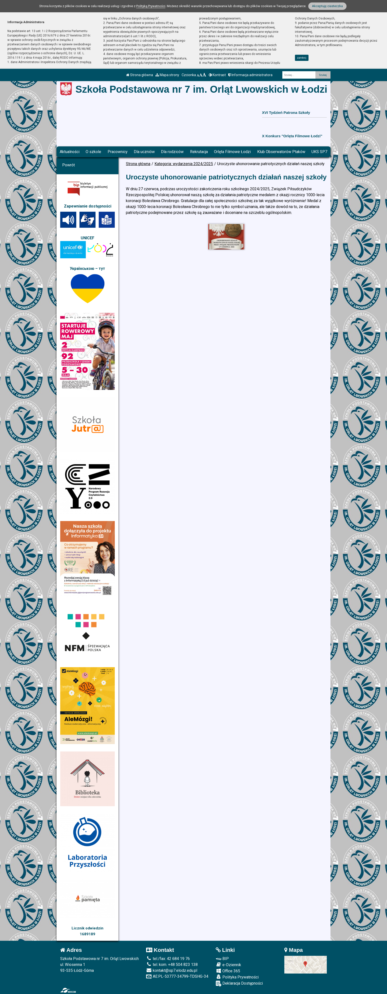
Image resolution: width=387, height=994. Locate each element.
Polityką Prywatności (150, 6)
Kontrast (217, 75)
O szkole (93, 151)
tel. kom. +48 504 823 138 (172, 964)
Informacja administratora (250, 75)
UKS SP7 (319, 151)
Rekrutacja (199, 151)
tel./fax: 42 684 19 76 (168, 958)
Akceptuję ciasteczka (327, 6)
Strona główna (139, 75)
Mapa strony (167, 75)
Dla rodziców (172, 151)
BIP (222, 958)
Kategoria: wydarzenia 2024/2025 (184, 163)
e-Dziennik (228, 964)
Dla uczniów (144, 151)
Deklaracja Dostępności (239, 983)
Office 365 (228, 970)
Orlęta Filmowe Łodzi (232, 151)
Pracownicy (118, 151)
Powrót (68, 165)
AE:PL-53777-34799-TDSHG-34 (177, 976)
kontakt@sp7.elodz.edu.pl (171, 970)
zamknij (301, 57)
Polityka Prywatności (237, 977)
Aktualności (69, 151)
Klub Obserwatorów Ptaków (281, 151)
